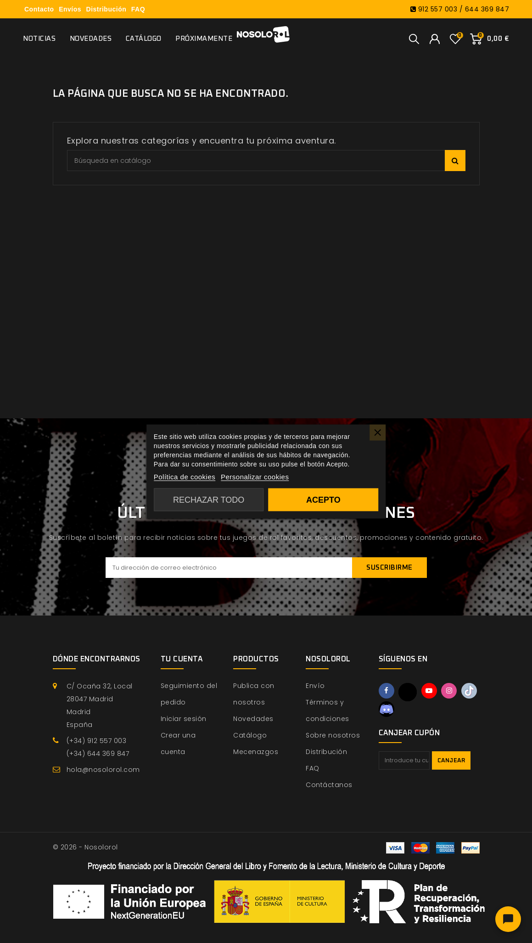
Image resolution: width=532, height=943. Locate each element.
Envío (315, 685)
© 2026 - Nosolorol (85, 847)
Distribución (106, 9)
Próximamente (203, 38)
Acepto (323, 500)
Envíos (70, 9)
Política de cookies (185, 477)
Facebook (386, 691)
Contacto (39, 9)
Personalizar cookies (255, 477)
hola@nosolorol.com (103, 769)
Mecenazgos (255, 751)
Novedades (91, 38)
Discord (386, 709)
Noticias (39, 38)
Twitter (407, 692)
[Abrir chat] (508, 919)
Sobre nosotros (333, 735)
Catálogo (144, 38)
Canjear (451, 761)
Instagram (449, 691)
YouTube (429, 691)
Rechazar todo (208, 500)
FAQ (138, 9)
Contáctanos (329, 784)
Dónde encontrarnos (96, 659)
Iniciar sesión (184, 718)
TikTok (469, 691)
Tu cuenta (182, 659)
